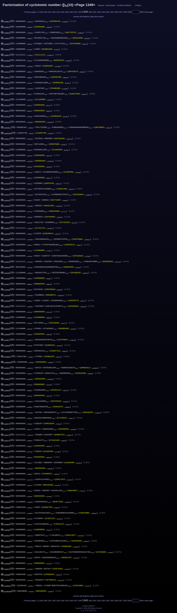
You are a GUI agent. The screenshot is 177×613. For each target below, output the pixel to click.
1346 (71, 12)
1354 (107, 12)
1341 (49, 12)
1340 (45, 12)
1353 (103, 12)
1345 (67, 12)
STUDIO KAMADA (124, 5)
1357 (120, 12)
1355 (112, 12)
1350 (90, 12)
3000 (141, 12)
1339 (41, 12)
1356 (116, 12)
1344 (62, 12)
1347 (75, 12)
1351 (94, 12)
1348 (80, 12)
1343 (58, 12)
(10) (7, 21)
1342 (54, 12)
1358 (125, 12)
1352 (99, 12)
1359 (129, 12)
